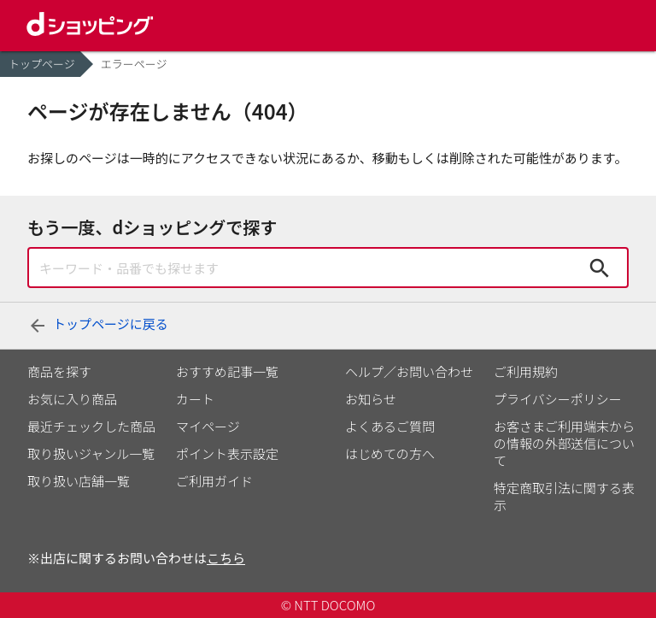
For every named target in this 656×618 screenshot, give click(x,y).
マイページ (208, 426)
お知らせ (370, 399)
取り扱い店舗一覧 (78, 481)
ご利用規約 (526, 371)
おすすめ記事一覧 (227, 371)
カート (195, 399)
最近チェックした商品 (91, 426)
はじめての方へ (390, 453)
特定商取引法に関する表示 (564, 496)
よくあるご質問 (390, 426)
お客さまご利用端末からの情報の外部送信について (564, 443)
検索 (599, 267)
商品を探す (59, 371)
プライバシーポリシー (558, 399)
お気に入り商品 (72, 399)
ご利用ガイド (214, 481)
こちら (226, 558)
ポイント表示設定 (227, 453)
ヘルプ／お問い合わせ (409, 371)
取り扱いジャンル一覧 (91, 453)
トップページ (42, 64)
